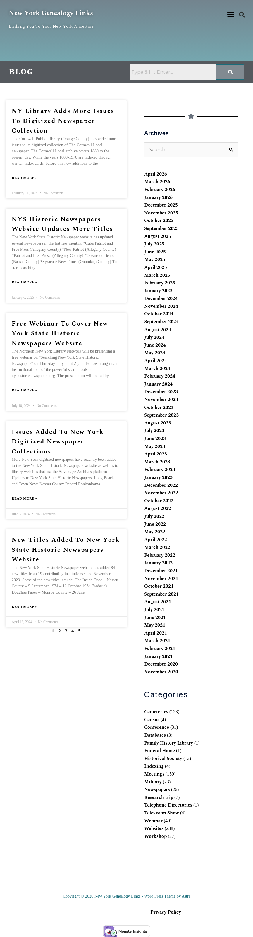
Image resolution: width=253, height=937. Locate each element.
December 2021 (161, 570)
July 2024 (154, 337)
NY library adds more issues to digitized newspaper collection (63, 120)
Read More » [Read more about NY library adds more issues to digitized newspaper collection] (24, 178)
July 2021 (154, 609)
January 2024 (158, 384)
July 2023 (154, 430)
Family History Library (168, 743)
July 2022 (154, 516)
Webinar (153, 820)
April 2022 (155, 539)
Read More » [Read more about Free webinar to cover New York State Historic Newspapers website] (24, 390)
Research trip (158, 797)
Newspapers (157, 789)
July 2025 (154, 243)
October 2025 (158, 220)
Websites (153, 828)
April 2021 (155, 633)
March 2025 (157, 275)
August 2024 (157, 329)
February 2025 (159, 282)
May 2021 (154, 625)
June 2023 (155, 438)
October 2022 (158, 500)
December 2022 (161, 485)
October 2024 (158, 313)
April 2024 (155, 360)
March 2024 (157, 368)
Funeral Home (159, 750)
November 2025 (161, 212)
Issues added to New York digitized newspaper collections (58, 441)
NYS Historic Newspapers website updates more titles (62, 224)
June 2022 (155, 524)
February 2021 (159, 648)
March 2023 (157, 461)
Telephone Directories (168, 805)
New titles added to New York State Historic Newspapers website (66, 549)
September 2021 (161, 594)
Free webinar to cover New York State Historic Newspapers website (60, 333)
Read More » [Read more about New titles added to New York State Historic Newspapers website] (24, 607)
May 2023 (154, 446)
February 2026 (159, 189)
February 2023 (159, 469)
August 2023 (157, 423)
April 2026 (155, 174)
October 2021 (158, 586)
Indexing (154, 766)
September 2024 (161, 321)
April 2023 (155, 454)
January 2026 (158, 197)
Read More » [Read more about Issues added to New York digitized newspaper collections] (24, 498)
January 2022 (158, 562)
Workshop (155, 836)
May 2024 (154, 352)
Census (151, 719)
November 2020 (161, 671)
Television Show (161, 812)
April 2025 (155, 267)
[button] (230, 14)
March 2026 (157, 181)
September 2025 (161, 228)
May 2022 (154, 531)
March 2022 (157, 547)
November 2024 (161, 306)
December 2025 (161, 205)
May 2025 (154, 259)
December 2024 (161, 298)
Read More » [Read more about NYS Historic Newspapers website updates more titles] (24, 282)
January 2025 (158, 290)
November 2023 (161, 399)
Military (153, 781)
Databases (155, 735)
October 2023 (158, 407)
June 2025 (155, 251)
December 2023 (161, 391)
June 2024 (155, 345)
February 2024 (159, 376)
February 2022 (159, 555)
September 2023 (161, 415)
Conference (156, 727)
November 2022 (161, 492)
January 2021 (158, 656)
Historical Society (163, 758)
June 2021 (155, 617)
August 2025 (157, 236)
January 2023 (158, 477)
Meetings (154, 774)
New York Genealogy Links (52, 13)
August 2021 (157, 601)
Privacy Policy (165, 912)
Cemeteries (156, 711)
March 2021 (157, 640)
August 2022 (157, 508)
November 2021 (161, 578)
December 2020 (161, 664)
